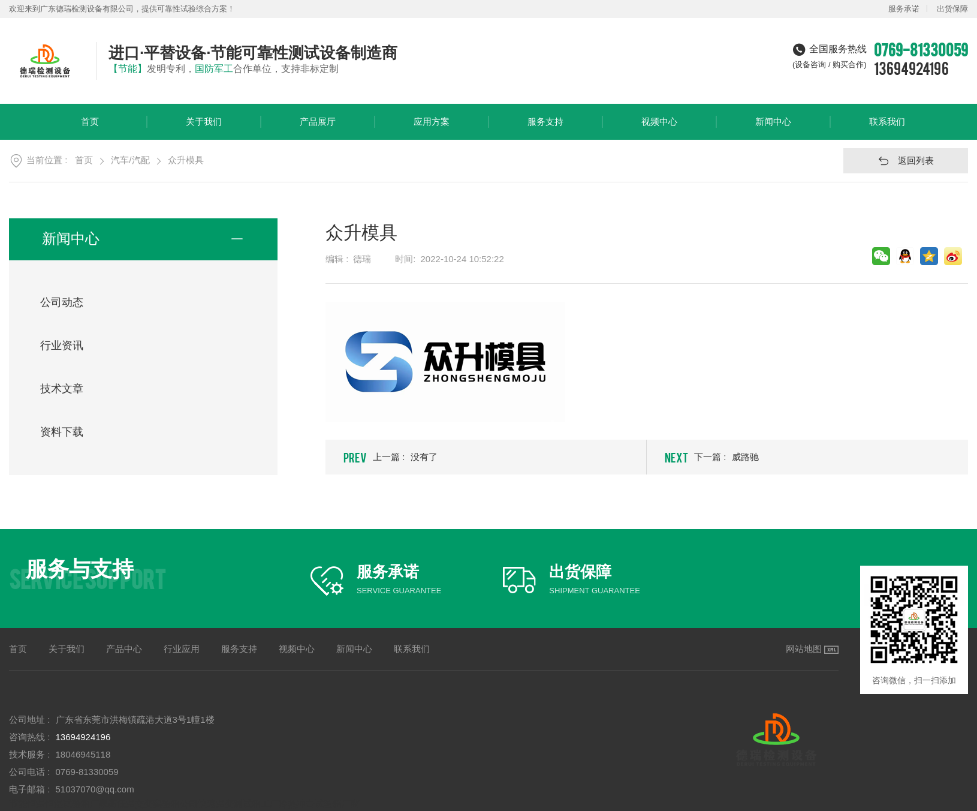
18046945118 (83, 754)
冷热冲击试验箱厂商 (319, 803)
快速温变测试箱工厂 (238, 803)
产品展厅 (318, 128)
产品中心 (124, 649)
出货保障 (952, 8)
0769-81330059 (87, 772)
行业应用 (182, 649)
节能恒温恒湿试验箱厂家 (58, 803)
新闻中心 (773, 128)
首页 (90, 128)
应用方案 (432, 128)
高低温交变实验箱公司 (153, 803)
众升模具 (186, 160)
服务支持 (545, 128)
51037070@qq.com (95, 789)
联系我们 (887, 128)
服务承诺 (903, 8)
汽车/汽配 (130, 160)
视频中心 (659, 128)
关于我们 (204, 128)
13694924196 (911, 67)
